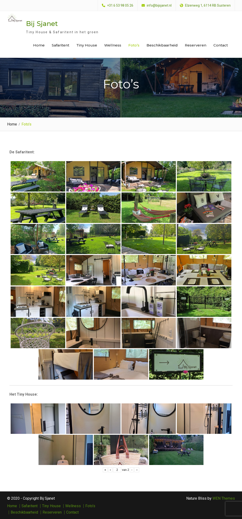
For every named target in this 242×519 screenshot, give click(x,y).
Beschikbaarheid (162, 45)
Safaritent (60, 45)
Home (39, 45)
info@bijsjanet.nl (159, 5)
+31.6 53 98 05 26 (120, 5)
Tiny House (86, 45)
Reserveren (195, 45)
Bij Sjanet (42, 24)
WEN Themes (223, 498)
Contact (220, 45)
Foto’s (133, 45)
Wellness (112, 45)
